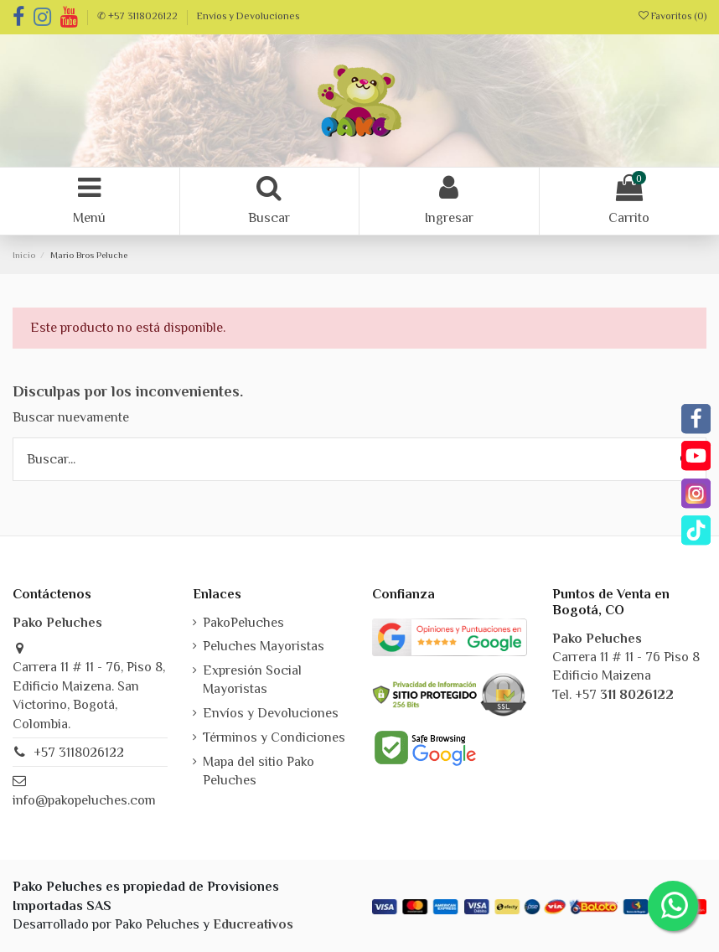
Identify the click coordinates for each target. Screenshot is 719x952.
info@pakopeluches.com (84, 800)
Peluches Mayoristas (263, 646)
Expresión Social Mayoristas (252, 679)
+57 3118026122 (79, 752)
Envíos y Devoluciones (248, 16)
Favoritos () (672, 16)
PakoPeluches (243, 622)
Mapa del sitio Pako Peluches (258, 771)
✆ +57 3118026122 (138, 16)
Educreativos (253, 924)
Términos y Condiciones (274, 737)
